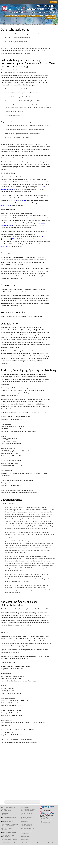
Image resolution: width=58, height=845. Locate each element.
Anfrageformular (6, 205)
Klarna (24, 200)
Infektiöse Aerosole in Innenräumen (10, 839)
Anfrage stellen (24, 835)
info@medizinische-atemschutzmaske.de (44, 12)
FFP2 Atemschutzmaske (7, 821)
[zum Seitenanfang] (46, 802)
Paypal (15, 200)
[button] (53, 2)
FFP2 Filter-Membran (6, 814)
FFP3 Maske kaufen (6, 829)
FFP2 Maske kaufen (6, 822)
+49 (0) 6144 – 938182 (21, 12)
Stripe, (42, 236)
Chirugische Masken (6, 836)
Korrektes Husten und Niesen (26, 831)
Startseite (4, 806)
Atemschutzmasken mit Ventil (26, 812)
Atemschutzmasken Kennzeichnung (9, 816)
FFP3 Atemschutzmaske (7, 828)
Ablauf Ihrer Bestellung (6, 810)
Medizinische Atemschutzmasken (9, 832)
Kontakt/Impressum (25, 833)
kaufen (15, 16)
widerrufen (4, 393)
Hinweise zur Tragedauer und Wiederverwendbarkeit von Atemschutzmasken (26, 820)
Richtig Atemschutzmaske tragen (27, 810)
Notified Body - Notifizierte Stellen (27, 828)
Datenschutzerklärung (25, 839)
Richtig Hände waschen (25, 829)
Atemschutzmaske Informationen (28, 809)
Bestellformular (5, 246)
